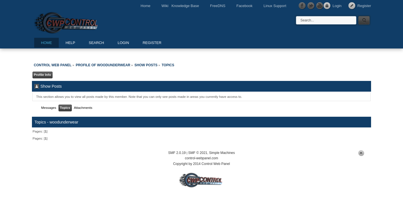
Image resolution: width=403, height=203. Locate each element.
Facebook (244, 6)
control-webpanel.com (201, 158)
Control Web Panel (78, 21)
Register (364, 6)
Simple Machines (222, 153)
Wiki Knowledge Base (180, 6)
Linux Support (275, 6)
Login (337, 6)
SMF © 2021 (197, 153)
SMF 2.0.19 (177, 153)
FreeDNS (217, 6)
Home (146, 6)
